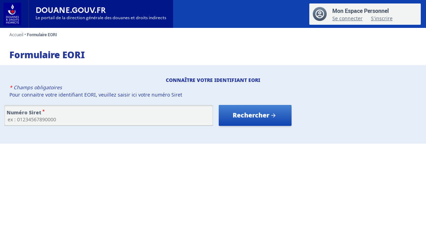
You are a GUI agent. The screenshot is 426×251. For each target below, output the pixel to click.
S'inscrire (382, 18)
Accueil (16, 35)
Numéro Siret (24, 112)
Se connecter (347, 18)
